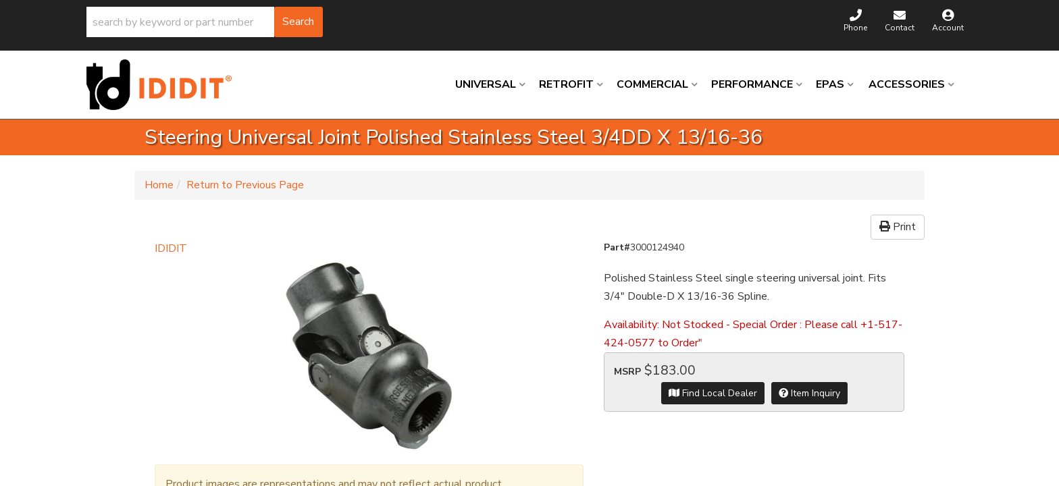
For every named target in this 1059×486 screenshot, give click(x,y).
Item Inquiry (809, 393)
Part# (617, 247)
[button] (204, 22)
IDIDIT (171, 248)
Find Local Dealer (713, 393)
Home (159, 185)
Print (897, 226)
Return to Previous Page (245, 185)
